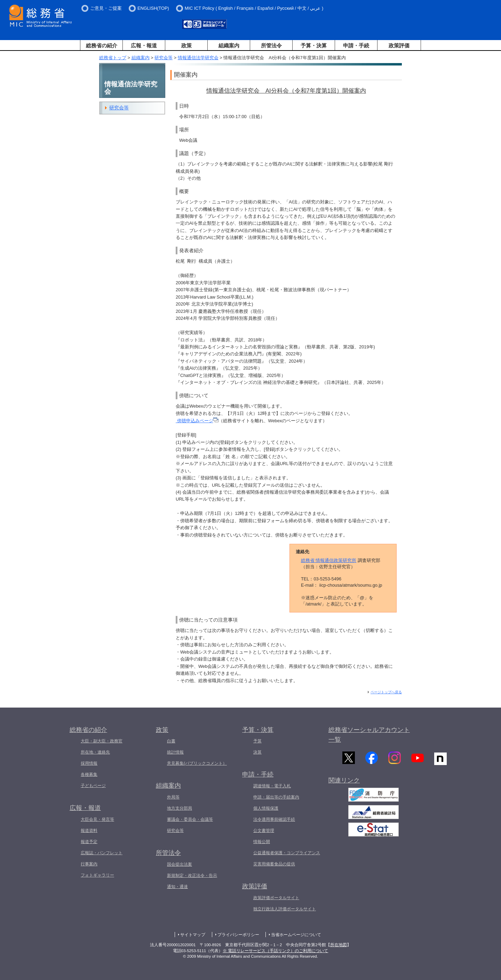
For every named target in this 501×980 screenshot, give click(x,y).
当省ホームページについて (296, 935)
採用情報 (89, 763)
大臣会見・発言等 (97, 819)
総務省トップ (112, 57)
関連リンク (344, 783)
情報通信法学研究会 (198, 57)
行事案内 (89, 864)
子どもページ (93, 785)
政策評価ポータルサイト (276, 897)
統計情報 (175, 752)
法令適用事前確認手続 (274, 819)
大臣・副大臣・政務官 (101, 741)
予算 (257, 741)
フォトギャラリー (97, 875)
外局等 (173, 797)
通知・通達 (177, 886)
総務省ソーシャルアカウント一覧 (369, 734)
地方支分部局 (179, 808)
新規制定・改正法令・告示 (192, 875)
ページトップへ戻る (386, 692)
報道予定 (89, 841)
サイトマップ (192, 935)
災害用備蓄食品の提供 (274, 864)
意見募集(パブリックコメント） (197, 763)
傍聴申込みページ (197, 420)
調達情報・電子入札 (272, 786)
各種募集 (89, 774)
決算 (257, 752)
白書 (171, 741)
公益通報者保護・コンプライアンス (286, 852)
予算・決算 (314, 45)
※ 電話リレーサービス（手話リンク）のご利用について (275, 951)
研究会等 (163, 57)
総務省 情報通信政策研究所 (329, 560)
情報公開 (261, 841)
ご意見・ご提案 (106, 8)
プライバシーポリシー (238, 935)
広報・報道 (144, 45)
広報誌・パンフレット (101, 852)
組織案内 (228, 45)
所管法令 (271, 45)
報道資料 (89, 830)
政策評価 (399, 45)
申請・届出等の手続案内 (276, 797)
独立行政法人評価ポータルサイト (284, 908)
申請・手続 (356, 45)
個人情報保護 (265, 808)
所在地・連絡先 (95, 752)
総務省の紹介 (101, 45)
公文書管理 (263, 830)
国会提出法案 (179, 864)
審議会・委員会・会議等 (190, 819)
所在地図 (338, 945)
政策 (186, 45)
